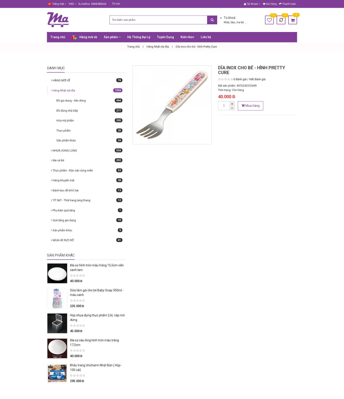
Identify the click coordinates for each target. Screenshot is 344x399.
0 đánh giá (240, 79)
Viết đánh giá (257, 79)
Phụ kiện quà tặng (86, 210)
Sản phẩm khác (89, 140)
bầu (233, 22)
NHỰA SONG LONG (86, 150)
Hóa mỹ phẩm (89, 120)
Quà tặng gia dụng (86, 220)
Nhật (226, 22)
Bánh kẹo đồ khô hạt (86, 190)
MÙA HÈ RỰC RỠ (86, 240)
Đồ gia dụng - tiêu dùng (89, 100)
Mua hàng (251, 106)
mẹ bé (240, 22)
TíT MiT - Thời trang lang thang (86, 200)
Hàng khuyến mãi (86, 180)
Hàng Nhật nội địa (86, 90)
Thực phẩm (89, 130)
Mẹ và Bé (86, 160)
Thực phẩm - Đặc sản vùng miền (86, 170)
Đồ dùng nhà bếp (89, 110)
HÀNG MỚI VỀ (86, 80)
